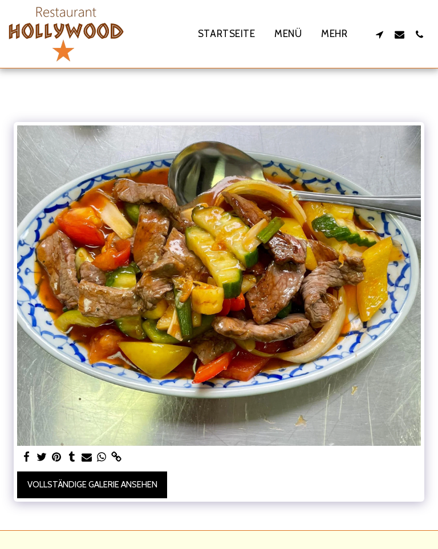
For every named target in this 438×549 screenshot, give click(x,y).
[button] (379, 34)
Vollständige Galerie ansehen (92, 484)
